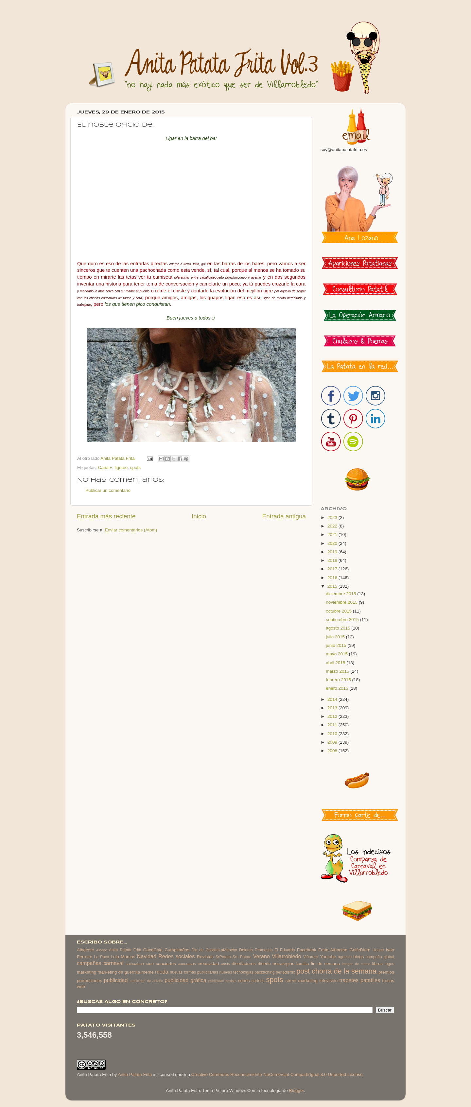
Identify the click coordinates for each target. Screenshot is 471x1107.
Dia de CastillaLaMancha (214, 950)
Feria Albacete (332, 949)
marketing (86, 972)
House (378, 950)
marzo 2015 (338, 671)
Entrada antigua (284, 516)
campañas (89, 963)
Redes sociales (176, 956)
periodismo (285, 972)
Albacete (85, 949)
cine (150, 963)
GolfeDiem (359, 949)
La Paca (101, 957)
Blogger (296, 1090)
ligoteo (121, 467)
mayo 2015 (337, 653)
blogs (358, 956)
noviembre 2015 (342, 602)
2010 (333, 733)
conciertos (166, 963)
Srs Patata (242, 957)
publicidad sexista (222, 981)
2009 (333, 742)
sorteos (258, 980)
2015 (333, 586)
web (81, 986)
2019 (333, 551)
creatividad (208, 963)
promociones (89, 980)
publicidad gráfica (185, 980)
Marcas (128, 956)
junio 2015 (336, 645)
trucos (388, 980)
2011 (333, 724)
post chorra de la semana (336, 971)
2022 (333, 526)
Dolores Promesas (255, 950)
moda (161, 972)
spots (135, 467)
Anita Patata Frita (125, 950)
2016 (333, 577)
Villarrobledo (286, 956)
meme (148, 972)
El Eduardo (284, 950)
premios (386, 972)
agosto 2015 (338, 628)
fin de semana (325, 963)
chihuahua (135, 963)
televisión (328, 980)
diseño (264, 963)
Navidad (146, 956)
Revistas (205, 956)
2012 (333, 716)
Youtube (328, 956)
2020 (333, 543)
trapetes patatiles (360, 980)
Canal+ (105, 467)
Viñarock (311, 957)
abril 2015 (336, 662)
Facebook (306, 949)
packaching (264, 972)
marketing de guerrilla (118, 972)
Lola (115, 956)
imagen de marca (356, 964)
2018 (333, 560)
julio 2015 (336, 636)
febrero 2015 (339, 679)
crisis (225, 963)
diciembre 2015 (341, 593)
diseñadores (244, 963)
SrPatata (223, 957)
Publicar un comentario (108, 490)
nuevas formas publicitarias (194, 972)
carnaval (113, 963)
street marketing (302, 980)
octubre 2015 (339, 611)
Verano (261, 956)
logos (389, 963)
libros (377, 963)
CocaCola (153, 949)
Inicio (199, 516)
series (244, 980)
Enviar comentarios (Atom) (131, 530)
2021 (333, 534)
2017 (333, 568)
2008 (333, 750)
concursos (187, 963)
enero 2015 (337, 688)
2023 (333, 517)
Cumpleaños (177, 949)
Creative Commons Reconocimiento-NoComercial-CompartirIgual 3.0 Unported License (277, 1074)
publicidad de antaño (146, 981)
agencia (345, 957)
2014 (333, 699)
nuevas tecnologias (236, 972)
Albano (101, 950)
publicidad (116, 980)
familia (302, 963)
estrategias (283, 963)
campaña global (380, 957)
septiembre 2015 (343, 619)
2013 (333, 707)
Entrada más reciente (106, 516)
